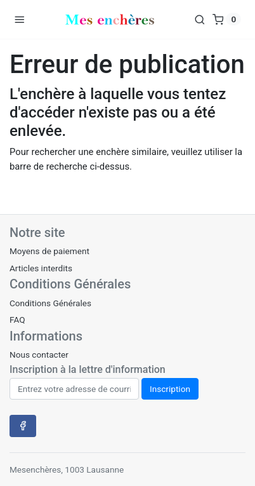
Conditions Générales (50, 303)
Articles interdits (41, 268)
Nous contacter (39, 354)
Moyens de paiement (49, 251)
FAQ (17, 319)
